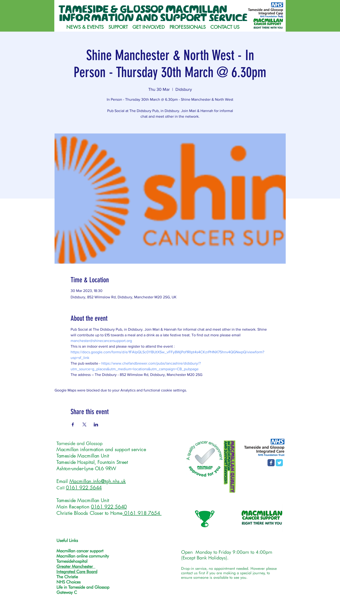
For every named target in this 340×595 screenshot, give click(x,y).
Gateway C (66, 592)
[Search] (281, 16)
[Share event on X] (84, 424)
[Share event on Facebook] (73, 424)
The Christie (67, 576)
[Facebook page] (271, 462)
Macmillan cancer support (79, 550)
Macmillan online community (82, 555)
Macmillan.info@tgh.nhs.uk (97, 481)
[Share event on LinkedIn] (96, 424)
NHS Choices (68, 581)
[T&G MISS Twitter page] (279, 462)
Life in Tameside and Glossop (82, 587)
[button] (118, 27)
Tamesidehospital (71, 561)
